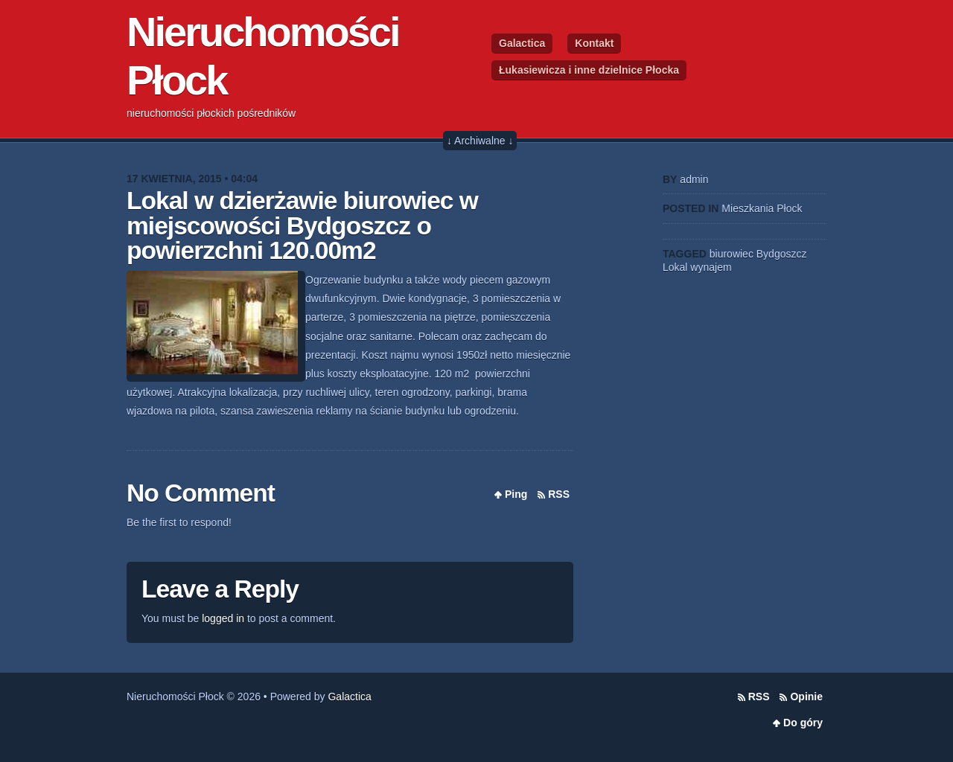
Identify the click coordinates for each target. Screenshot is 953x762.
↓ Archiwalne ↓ (480, 141)
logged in (223, 618)
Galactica (522, 43)
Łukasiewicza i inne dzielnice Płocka (589, 70)
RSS (559, 494)
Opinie (806, 696)
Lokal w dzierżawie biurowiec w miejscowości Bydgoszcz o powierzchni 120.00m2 (302, 225)
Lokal (675, 267)
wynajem (710, 267)
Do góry (803, 723)
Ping (516, 494)
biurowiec (731, 254)
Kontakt (594, 43)
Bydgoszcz (781, 254)
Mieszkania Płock (761, 208)
